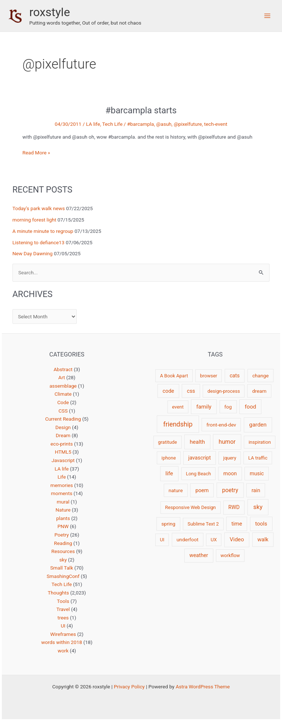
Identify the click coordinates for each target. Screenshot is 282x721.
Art (61, 377)
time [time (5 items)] (236, 523)
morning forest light (34, 220)
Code (63, 402)
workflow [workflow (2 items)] (230, 555)
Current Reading (63, 419)
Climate (63, 394)
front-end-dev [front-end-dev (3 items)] (221, 425)
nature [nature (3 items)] (176, 490)
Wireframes (63, 634)
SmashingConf (63, 576)
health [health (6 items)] (197, 442)
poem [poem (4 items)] (202, 490)
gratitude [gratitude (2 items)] (167, 442)
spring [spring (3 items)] (168, 524)
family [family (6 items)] (204, 406)
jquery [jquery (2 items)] (229, 458)
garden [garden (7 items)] (258, 424)
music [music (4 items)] (257, 473)
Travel (63, 609)
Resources (63, 551)
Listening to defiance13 (38, 242)
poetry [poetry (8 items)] (230, 490)
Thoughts (58, 593)
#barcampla (140, 124)
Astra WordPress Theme (202, 686)
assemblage (63, 386)
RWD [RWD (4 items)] (234, 507)
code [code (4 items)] (168, 391)
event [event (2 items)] (178, 407)
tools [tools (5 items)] (261, 523)
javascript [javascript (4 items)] (199, 458)
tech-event (215, 124)
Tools (63, 601)
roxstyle (49, 12)
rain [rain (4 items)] (256, 490)
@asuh (163, 124)
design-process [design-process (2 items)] (223, 391)
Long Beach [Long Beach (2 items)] (198, 473)
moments (61, 493)
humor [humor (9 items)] (226, 441)
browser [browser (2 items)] (208, 375)
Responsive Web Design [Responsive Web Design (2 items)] (190, 507)
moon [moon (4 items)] (230, 473)
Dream (63, 435)
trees (63, 618)
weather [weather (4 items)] (198, 555)
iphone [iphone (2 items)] (169, 458)
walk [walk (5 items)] (262, 539)
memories (61, 485)
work (63, 651)
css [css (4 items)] (191, 391)
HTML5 (63, 452)
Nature (62, 510)
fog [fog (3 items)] (228, 407)
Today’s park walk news (38, 208)
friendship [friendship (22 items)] (177, 424)
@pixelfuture (188, 124)
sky (63, 560)
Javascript (63, 460)
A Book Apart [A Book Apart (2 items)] (174, 375)
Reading (63, 543)
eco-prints (62, 444)
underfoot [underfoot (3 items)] (188, 539)
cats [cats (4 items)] (234, 375)
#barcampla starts (141, 110)
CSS (63, 411)
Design (63, 427)
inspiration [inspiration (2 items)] (260, 442)
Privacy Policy (129, 686)
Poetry (61, 535)
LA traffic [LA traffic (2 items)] (257, 458)
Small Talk (61, 568)
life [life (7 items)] (169, 473)
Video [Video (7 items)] (236, 539)
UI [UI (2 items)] (162, 539)
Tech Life (112, 124)
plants (63, 518)
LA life (93, 124)
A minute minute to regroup (42, 231)
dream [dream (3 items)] (259, 391)
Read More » (36, 153)
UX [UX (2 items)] (214, 539)
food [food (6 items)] (250, 406)
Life (62, 477)
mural (63, 502)
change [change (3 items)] (260, 375)
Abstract (63, 369)
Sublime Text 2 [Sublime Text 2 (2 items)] (203, 524)
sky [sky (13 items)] (258, 506)
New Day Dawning (32, 253)
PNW (63, 526)
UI (63, 626)
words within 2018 (61, 642)
